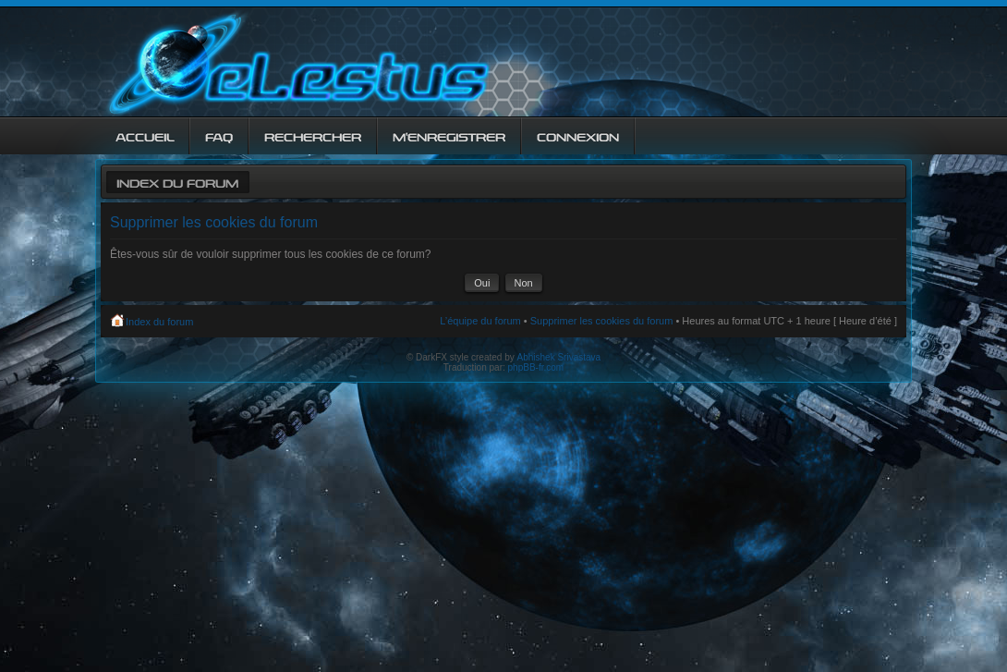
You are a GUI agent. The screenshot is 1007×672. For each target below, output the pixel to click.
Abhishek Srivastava (559, 357)
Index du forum (177, 181)
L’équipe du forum (480, 320)
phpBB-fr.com (536, 367)
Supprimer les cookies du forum (601, 320)
